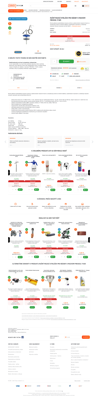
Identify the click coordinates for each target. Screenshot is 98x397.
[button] (5, 142)
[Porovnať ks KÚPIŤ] (13, 189)
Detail (15, 307)
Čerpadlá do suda (75, 372)
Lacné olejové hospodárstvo (51, 315)
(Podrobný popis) (76, 26)
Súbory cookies (12, 369)
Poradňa (52, 347)
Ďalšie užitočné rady (76, 374)
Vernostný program (48, 1)
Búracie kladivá (75, 362)
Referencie (52, 358)
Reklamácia (11, 354)
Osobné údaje (87, 380)
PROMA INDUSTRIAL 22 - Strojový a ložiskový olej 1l (82, 271)
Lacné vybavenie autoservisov (39, 315)
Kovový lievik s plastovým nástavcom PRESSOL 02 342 (49, 271)
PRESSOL (88, 28)
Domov (25, 10)
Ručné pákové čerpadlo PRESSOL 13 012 (16, 156)
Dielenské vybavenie (33, 10)
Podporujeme (53, 353)
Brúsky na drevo (75, 367)
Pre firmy (59, 1)
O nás (51, 360)
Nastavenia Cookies (13, 371)
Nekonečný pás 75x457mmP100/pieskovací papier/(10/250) (81, 224)
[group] (16, 172)
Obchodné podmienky (13, 356)
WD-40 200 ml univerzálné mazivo (81, 156)
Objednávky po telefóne (14, 359)
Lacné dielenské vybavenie (27, 315)
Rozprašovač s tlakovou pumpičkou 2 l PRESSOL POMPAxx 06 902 (33, 156)
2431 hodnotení (72, 68)
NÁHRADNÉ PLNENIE (13, 347)
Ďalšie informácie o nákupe (15, 374)
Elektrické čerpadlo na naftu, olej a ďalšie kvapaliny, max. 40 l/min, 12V (16, 272)
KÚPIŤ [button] (21, 189)
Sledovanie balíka (33, 349)
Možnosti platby (33, 347)
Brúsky (73, 364)
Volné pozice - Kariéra (55, 356)
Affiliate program (54, 365)
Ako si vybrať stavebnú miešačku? (79, 359)
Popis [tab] (18, 88)
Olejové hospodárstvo (57, 10)
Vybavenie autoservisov (44, 10)
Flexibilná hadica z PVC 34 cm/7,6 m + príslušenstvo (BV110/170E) (49, 224)
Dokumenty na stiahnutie (14, 352)
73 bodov (86, 54)
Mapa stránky (77, 380)
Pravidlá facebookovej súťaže (15, 349)
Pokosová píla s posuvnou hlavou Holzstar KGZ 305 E (65, 223)
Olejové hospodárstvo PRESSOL (83, 80)
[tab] (59, 88)
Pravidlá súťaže (12, 361)
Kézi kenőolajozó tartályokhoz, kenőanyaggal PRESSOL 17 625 (63, 319)
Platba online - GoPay (13, 364)
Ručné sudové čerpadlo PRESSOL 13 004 (65, 156)
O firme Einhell (75, 351)
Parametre (38, 88)
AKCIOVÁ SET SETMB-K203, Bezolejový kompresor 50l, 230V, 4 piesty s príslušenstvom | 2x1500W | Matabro (16, 224)
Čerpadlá (73, 369)
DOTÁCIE (31, 352)
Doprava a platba (33, 354)
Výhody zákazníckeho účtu (15, 366)
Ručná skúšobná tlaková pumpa (32, 270)
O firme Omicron (75, 353)
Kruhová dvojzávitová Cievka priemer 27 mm (33, 223)
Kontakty (68, 1)
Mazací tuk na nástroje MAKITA (49, 155)
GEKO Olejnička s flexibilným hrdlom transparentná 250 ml (66, 271)
